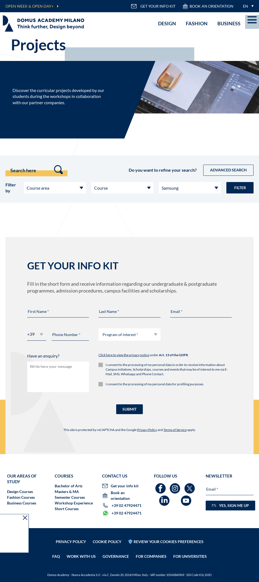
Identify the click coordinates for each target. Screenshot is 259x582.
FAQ (56, 550)
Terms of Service (175, 430)
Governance (116, 550)
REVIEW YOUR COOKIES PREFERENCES (168, 536)
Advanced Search (228, 170)
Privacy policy (71, 536)
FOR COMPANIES (151, 550)
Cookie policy (107, 536)
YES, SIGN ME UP (230, 505)
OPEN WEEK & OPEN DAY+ (29, 6)
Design (167, 23)
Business (228, 23)
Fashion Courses (21, 497)
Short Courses (67, 508)
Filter (240, 187)
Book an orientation (207, 6)
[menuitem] (247, 6)
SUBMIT (129, 409)
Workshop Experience (74, 503)
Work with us (81, 550)
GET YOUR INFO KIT (153, 6)
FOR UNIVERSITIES (190, 550)
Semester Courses (70, 497)
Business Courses (21, 503)
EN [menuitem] (245, 6)
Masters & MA (67, 491)
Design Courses (20, 491)
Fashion (197, 23)
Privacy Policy (147, 430)
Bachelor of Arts (68, 486)
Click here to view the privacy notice (123, 355)
